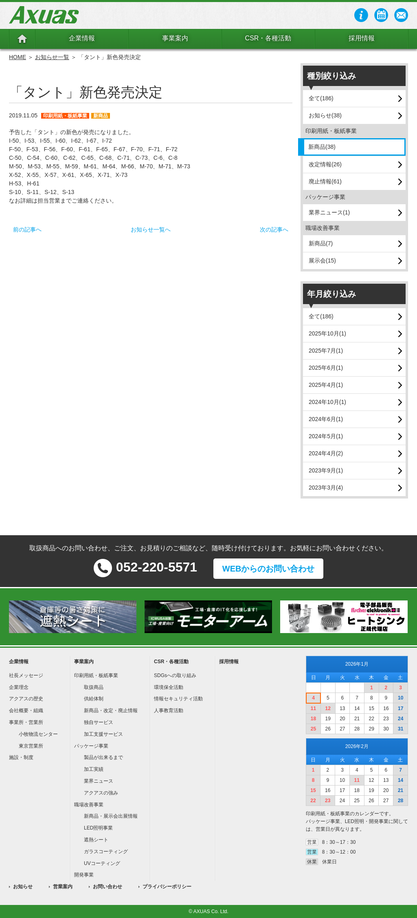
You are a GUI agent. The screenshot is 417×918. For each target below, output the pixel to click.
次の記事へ (274, 229)
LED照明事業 (98, 828)
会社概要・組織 (26, 710)
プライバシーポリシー (167, 886)
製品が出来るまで (103, 757)
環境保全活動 (168, 687)
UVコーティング (102, 863)
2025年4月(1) (326, 385)
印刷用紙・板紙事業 (96, 675)
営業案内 (62, 886)
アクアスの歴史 (26, 699)
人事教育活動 (168, 710)
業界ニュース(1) (329, 212)
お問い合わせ (107, 886)
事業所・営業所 (26, 722)
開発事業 (84, 875)
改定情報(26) (325, 164)
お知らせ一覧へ (151, 229)
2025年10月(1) (327, 333)
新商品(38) (322, 146)
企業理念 (19, 687)
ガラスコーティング (106, 851)
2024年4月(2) (326, 453)
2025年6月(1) (326, 367)
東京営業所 (31, 746)
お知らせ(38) (325, 115)
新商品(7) (321, 243)
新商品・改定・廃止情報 (111, 710)
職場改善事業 (88, 805)
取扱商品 (93, 687)
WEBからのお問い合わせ (268, 568)
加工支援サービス (103, 734)
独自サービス (98, 722)
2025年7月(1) (326, 350)
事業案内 (175, 38)
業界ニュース (98, 781)
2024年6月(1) (326, 419)
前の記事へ (27, 229)
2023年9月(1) (326, 470)
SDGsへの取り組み (175, 675)
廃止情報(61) (325, 181)
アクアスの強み (101, 793)
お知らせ (23, 886)
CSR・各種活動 (268, 38)
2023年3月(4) (326, 487)
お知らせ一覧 (52, 57)
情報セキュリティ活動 (178, 699)
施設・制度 (21, 757)
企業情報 (82, 38)
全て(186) (321, 98)
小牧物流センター (38, 734)
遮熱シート (96, 840)
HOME (17, 57)
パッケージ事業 (91, 746)
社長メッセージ (26, 675)
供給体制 (93, 699)
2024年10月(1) (327, 402)
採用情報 (362, 38)
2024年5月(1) (326, 436)
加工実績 (93, 769)
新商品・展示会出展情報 (111, 816)
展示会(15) (322, 260)
